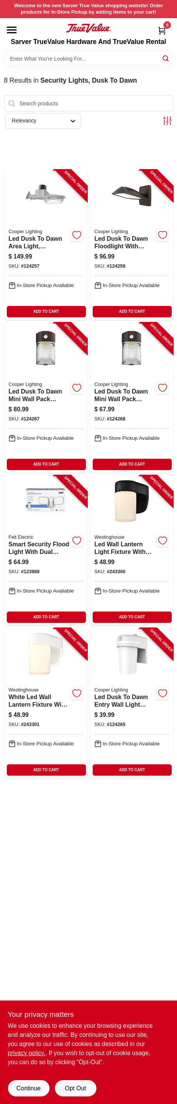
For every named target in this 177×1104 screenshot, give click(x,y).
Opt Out (75, 1088)
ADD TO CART (46, 311)
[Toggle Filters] (167, 120)
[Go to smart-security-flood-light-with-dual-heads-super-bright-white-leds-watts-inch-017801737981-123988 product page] (45, 550)
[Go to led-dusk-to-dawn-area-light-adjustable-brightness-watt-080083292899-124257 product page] (45, 245)
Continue (28, 1088)
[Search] (166, 58)
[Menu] (12, 30)
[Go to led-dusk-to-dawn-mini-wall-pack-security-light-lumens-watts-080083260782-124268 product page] (131, 398)
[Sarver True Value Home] (88, 28)
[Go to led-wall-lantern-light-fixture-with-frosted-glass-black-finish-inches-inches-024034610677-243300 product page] (131, 550)
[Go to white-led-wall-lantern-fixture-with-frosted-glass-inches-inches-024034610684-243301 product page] (45, 703)
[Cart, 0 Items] (162, 30)
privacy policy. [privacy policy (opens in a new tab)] (26, 1053)
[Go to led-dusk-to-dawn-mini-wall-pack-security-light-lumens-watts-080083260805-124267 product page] (45, 398)
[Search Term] (88, 58)
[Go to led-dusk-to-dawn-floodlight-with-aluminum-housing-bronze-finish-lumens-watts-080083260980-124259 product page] (131, 245)
